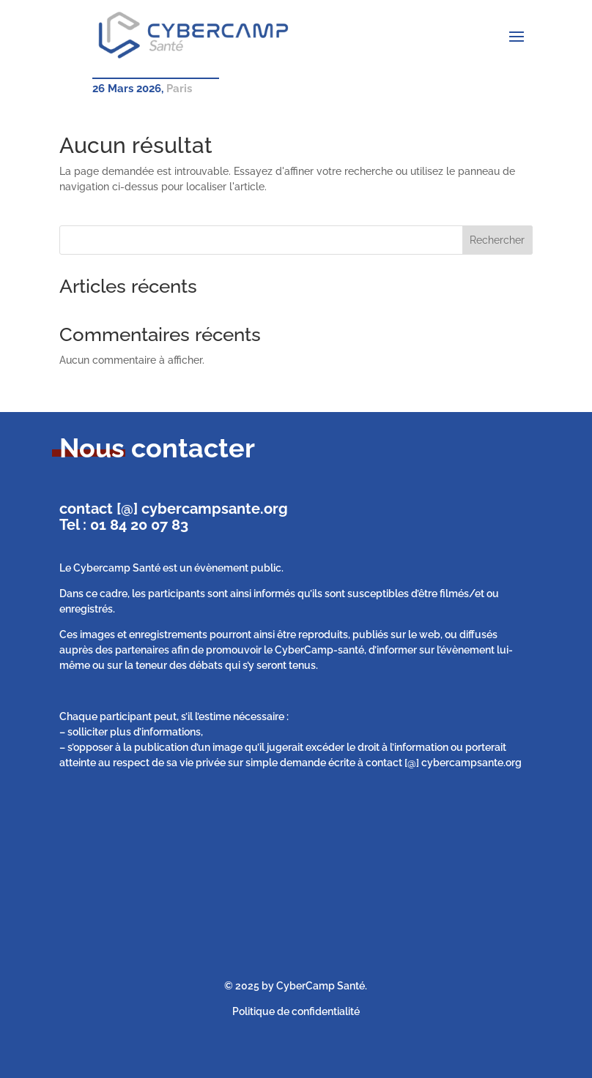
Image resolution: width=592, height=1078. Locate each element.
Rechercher (497, 240)
